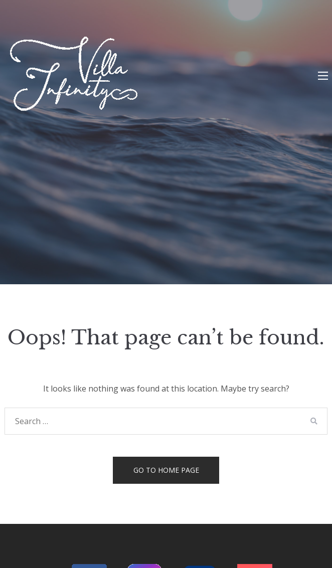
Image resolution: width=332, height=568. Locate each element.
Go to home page (166, 470)
